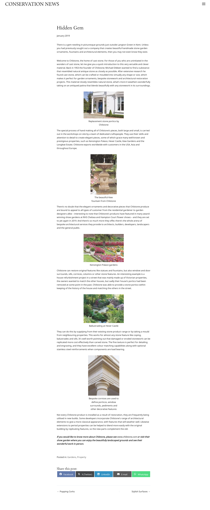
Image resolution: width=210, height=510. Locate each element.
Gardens (71, 457)
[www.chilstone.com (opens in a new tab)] (127, 436)
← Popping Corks (66, 491)
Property (81, 457)
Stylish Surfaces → (141, 491)
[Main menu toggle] (203, 4)
